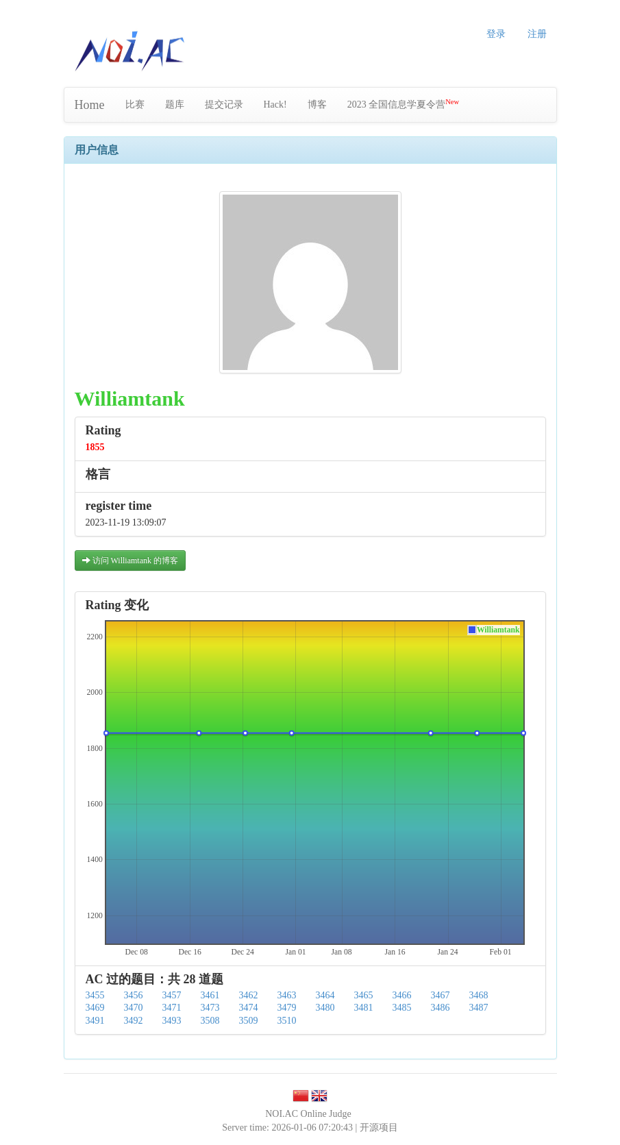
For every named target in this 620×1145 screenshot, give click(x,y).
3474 (248, 1007)
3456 (133, 995)
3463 (287, 995)
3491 (95, 1020)
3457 (172, 995)
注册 (537, 34)
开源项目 (379, 1127)
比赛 (135, 104)
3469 (95, 1007)
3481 (363, 1007)
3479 (287, 1007)
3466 (402, 995)
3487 (478, 1007)
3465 (363, 995)
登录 (496, 34)
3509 (248, 1020)
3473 (210, 1007)
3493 (172, 1020)
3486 (440, 1007)
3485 (402, 1007)
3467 (440, 995)
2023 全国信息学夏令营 (403, 104)
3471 (172, 1007)
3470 (133, 1007)
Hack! (275, 104)
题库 (174, 104)
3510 (287, 1020)
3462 (248, 995)
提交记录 (224, 104)
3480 (325, 1007)
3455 (95, 995)
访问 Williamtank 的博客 (130, 560)
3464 (325, 995)
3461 (210, 995)
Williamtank (498, 630)
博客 (317, 104)
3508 (210, 1020)
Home (90, 105)
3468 (478, 995)
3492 (133, 1020)
